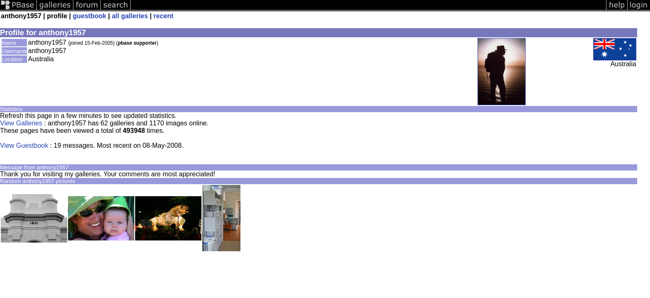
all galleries (130, 15)
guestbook (89, 15)
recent (163, 15)
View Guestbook (24, 145)
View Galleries (21, 123)
